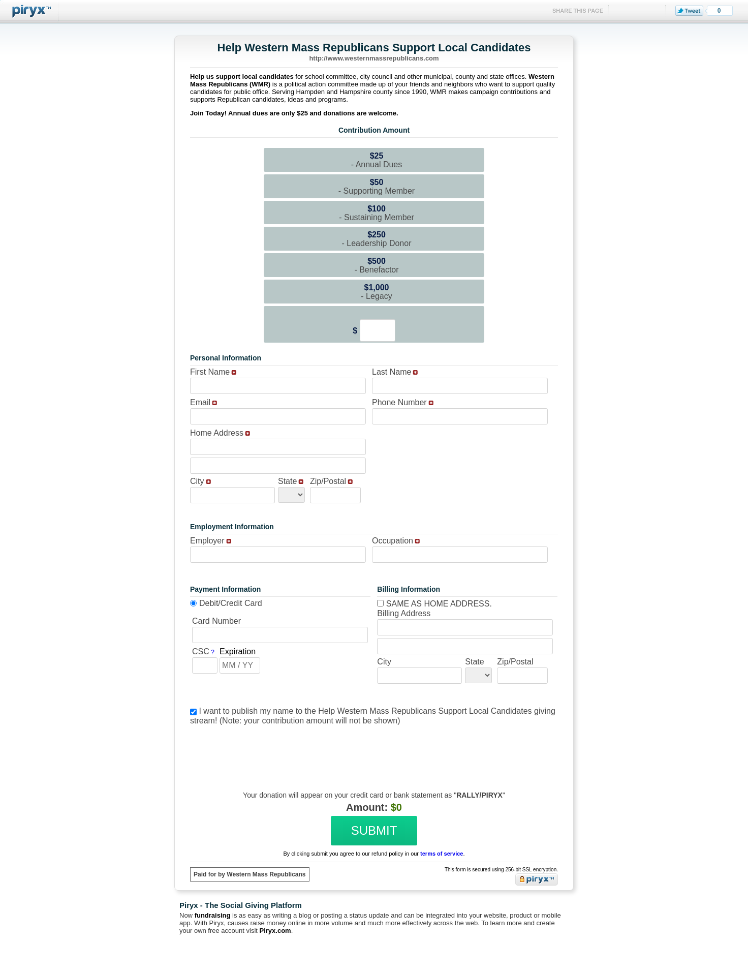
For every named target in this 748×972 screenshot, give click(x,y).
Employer (207, 540)
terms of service (441, 853)
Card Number (216, 621)
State (287, 481)
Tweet (689, 11)
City (197, 481)
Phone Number (399, 402)
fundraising (213, 915)
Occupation (392, 540)
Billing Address (403, 613)
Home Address (216, 433)
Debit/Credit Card (230, 603)
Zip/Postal (328, 481)
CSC (200, 651)
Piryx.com (275, 930)
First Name (210, 372)
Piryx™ (29, 11)
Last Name (391, 372)
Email (200, 402)
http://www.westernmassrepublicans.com (374, 58)
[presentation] (372, 750)
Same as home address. (434, 603)
